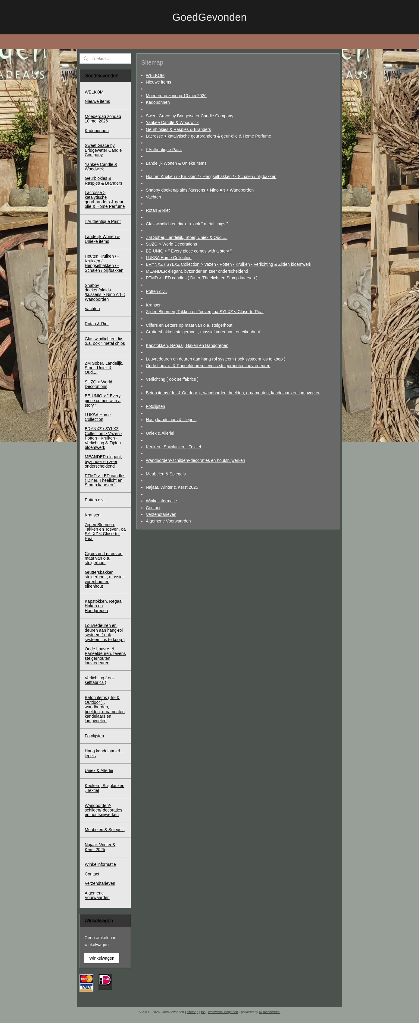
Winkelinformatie (161, 500)
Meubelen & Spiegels (166, 473)
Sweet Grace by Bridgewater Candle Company (189, 115)
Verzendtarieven (161, 514)
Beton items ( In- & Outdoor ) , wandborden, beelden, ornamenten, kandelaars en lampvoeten (233, 392)
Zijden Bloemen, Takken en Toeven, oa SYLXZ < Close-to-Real (205, 311)
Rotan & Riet (158, 210)
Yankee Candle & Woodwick (172, 122)
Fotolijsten (155, 406)
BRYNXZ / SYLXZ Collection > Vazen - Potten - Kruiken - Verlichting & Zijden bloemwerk (228, 264)
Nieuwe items (158, 82)
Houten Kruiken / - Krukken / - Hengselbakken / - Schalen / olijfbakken (211, 176)
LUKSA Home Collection (169, 257)
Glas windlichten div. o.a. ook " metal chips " (187, 223)
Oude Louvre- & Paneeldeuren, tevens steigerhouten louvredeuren (208, 365)
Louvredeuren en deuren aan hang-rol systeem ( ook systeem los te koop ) (215, 359)
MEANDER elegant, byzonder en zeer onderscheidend (197, 271)
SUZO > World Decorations (171, 244)
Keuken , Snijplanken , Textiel (173, 446)
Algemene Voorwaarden (168, 521)
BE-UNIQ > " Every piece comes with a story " (189, 250)
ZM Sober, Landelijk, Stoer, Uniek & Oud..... (186, 237)
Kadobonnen (158, 102)
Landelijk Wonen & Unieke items (176, 162)
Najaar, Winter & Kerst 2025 (172, 487)
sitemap (193, 1012)
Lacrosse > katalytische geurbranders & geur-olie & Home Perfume (208, 136)
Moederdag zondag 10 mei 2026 (176, 95)
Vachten (153, 196)
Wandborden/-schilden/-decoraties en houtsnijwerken (195, 460)
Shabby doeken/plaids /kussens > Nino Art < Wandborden (200, 190)
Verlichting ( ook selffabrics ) (172, 379)
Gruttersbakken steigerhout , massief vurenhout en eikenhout (203, 331)
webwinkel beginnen (223, 1012)
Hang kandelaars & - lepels (171, 419)
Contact (153, 507)
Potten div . (156, 291)
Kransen (153, 305)
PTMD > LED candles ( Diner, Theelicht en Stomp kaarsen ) (202, 277)
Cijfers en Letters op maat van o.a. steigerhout (189, 325)
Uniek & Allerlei (160, 433)
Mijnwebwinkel (269, 1012)
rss (203, 1012)
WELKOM (155, 75)
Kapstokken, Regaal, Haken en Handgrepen (187, 345)
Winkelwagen (101, 958)
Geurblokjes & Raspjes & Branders (178, 129)
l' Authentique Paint (164, 149)
